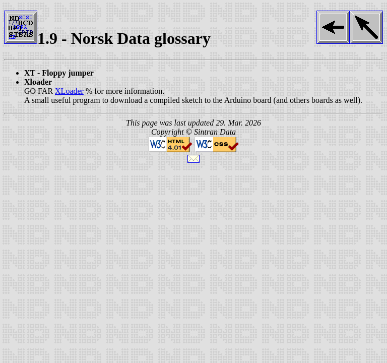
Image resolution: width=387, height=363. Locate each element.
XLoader (69, 91)
